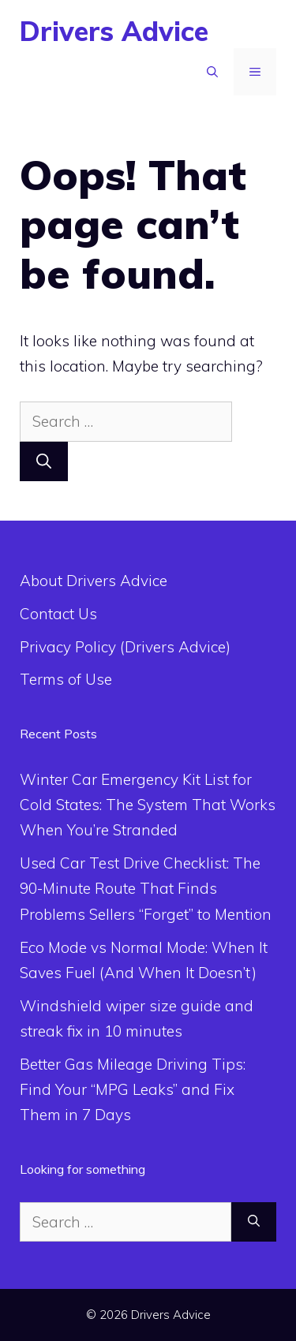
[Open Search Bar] (212, 71)
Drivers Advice (114, 31)
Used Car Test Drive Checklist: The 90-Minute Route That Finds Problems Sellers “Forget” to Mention (146, 889)
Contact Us (58, 613)
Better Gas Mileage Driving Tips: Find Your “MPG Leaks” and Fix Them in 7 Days (132, 1090)
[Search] (44, 462)
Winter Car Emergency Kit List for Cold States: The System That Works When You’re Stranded (147, 805)
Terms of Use (66, 679)
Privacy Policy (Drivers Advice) (125, 646)
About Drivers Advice (93, 580)
